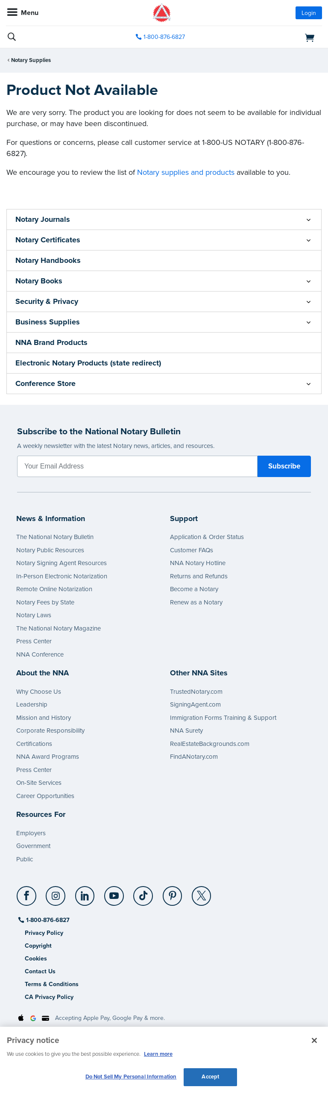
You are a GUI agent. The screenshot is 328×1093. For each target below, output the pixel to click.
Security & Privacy (46, 301)
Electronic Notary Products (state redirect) (88, 363)
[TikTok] (144, 892)
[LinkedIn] (85, 892)
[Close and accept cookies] (314, 1040)
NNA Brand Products (51, 342)
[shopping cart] (271, 37)
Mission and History (43, 718)
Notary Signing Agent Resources (61, 563)
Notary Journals (42, 219)
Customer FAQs (191, 550)
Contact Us (40, 971)
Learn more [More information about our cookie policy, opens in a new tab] (158, 1054)
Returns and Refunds (199, 576)
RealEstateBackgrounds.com (209, 744)
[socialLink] (28, 899)
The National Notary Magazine (58, 628)
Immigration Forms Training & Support (223, 718)
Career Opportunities (45, 796)
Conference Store (45, 383)
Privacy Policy (44, 933)
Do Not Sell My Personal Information (131, 1076)
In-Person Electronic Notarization (61, 576)
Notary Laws (33, 615)
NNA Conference (40, 654)
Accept (210, 1076)
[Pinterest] (173, 892)
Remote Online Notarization (54, 589)
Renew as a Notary (196, 602)
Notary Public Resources (50, 550)
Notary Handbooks (48, 260)
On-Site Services (39, 783)
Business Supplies (47, 322)
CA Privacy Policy (49, 997)
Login (309, 13)
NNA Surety (186, 730)
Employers (31, 833)
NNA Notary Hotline (198, 563)
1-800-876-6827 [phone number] (164, 37)
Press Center (34, 641)
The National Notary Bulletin (55, 537)
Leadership (31, 704)
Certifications (34, 744)
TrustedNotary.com (196, 691)
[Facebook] (27, 892)
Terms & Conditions (52, 984)
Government (33, 846)
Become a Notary (194, 589)
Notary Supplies (31, 60)
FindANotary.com (194, 756)
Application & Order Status (207, 537)
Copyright (38, 945)
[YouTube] (114, 892)
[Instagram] (56, 892)
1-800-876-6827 (47, 920)
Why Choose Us (38, 691)
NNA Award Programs (47, 756)
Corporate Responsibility (50, 730)
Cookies (36, 958)
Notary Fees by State (45, 602)
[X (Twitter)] (202, 892)
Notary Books (38, 281)
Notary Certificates (47, 240)
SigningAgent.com (195, 704)
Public (24, 859)
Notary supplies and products (185, 172)
